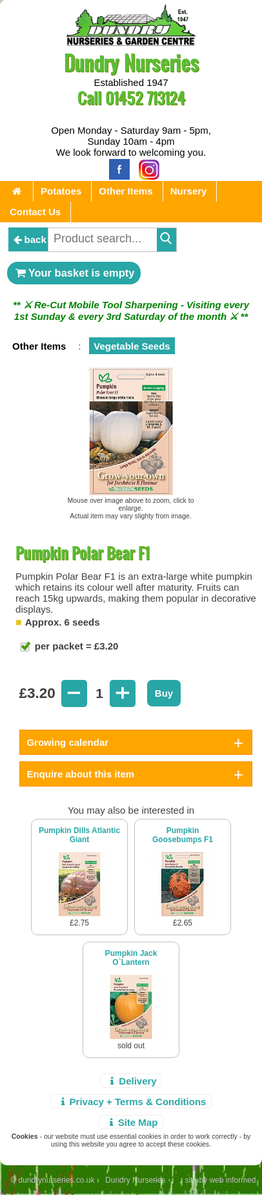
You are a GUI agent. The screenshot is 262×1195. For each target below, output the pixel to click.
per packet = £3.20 (75, 645)
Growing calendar (67, 742)
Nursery (188, 190)
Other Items (125, 190)
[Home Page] (131, 42)
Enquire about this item (80, 773)
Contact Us (35, 211)
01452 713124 (145, 98)
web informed (232, 1180)
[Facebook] (116, 168)
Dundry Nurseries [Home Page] (131, 62)
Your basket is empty (74, 273)
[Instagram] (145, 168)
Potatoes (61, 190)
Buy (164, 693)
